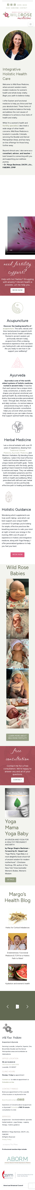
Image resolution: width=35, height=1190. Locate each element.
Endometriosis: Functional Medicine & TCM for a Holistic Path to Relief (17, 955)
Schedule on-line (8, 1082)
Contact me (12, 766)
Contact (17, 780)
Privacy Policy (6, 1139)
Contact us (6, 1079)
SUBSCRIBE (15, 8)
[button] (30, 24)
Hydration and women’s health (17, 983)
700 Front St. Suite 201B (10, 1064)
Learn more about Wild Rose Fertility (17, 737)
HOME (19, 5)
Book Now (17, 290)
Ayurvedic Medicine (20, 453)
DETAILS (10, 879)
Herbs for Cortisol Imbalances (17, 928)
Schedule (14, 1107)
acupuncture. (8, 329)
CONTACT (23, 8)
